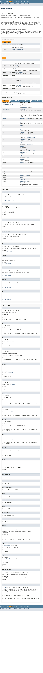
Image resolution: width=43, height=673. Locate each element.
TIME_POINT (18, 85)
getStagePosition (24, 139)
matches (22, 181)
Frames (15, 3)
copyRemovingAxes (24, 114)
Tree (16, 1)
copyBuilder (23, 109)
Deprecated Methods (36, 100)
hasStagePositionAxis (25, 171)
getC (21, 125)
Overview (2, 1)
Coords (4, 114)
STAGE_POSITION (19, 72)
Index (25, 1)
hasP (21, 169)
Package (7, 1)
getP (21, 135)
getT (21, 142)
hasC (21, 166)
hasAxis (22, 162)
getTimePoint (23, 152)
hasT (21, 173)
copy (21, 104)
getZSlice (22, 159)
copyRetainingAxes (24, 118)
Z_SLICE (17, 92)
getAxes (22, 122)
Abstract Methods (25, 100)
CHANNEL (17, 65)
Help (28, 1)
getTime (22, 146)
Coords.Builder (16, 46)
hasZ (21, 177)
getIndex (22, 132)
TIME (16, 79)
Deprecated (20, 1)
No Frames (20, 3)
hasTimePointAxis (24, 175)
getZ (21, 155)
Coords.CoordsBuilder (17, 49)
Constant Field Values (8, 200)
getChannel (22, 129)
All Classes (26, 3)
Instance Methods (14, 100)
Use (14, 1)
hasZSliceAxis (23, 179)
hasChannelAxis (24, 168)
